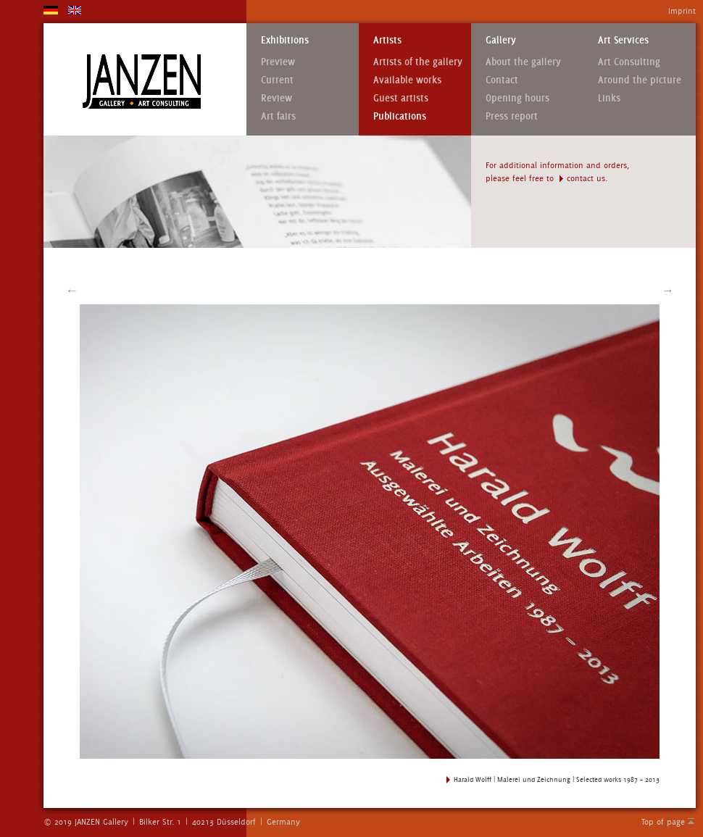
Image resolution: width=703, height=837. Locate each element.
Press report (512, 116)
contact (580, 178)
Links (609, 98)
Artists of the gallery (417, 62)
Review (276, 98)
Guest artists (400, 98)
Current (277, 80)
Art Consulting (629, 62)
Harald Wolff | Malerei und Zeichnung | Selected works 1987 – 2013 (557, 779)
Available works (407, 80)
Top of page (663, 822)
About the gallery (523, 62)
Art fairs (278, 116)
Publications (399, 116)
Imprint (682, 11)
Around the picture (639, 80)
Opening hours (517, 98)
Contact (502, 80)
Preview (278, 62)
